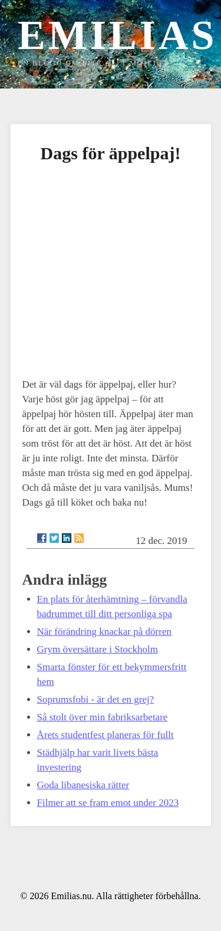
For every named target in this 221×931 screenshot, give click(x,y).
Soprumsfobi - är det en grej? (95, 699)
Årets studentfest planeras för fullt (105, 734)
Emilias (117, 35)
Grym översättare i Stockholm (97, 649)
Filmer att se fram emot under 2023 (108, 802)
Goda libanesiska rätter (83, 785)
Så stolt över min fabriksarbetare (102, 717)
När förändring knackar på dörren (104, 631)
